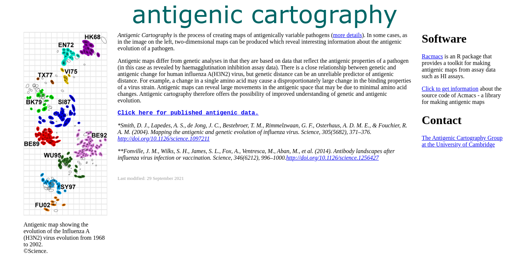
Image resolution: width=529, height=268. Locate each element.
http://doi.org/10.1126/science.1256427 (332, 158)
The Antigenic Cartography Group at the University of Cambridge (462, 141)
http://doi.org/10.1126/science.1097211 (164, 138)
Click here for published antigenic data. (188, 113)
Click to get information (450, 89)
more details (347, 35)
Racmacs (432, 56)
